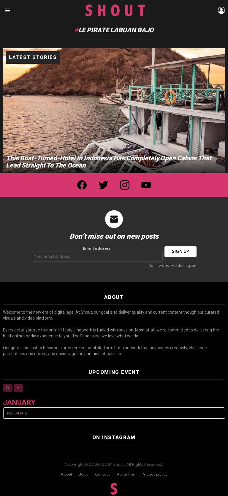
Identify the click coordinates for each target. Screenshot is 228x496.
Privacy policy (154, 474)
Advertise (125, 474)
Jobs (83, 474)
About (66, 474)
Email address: (97, 254)
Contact (102, 474)
